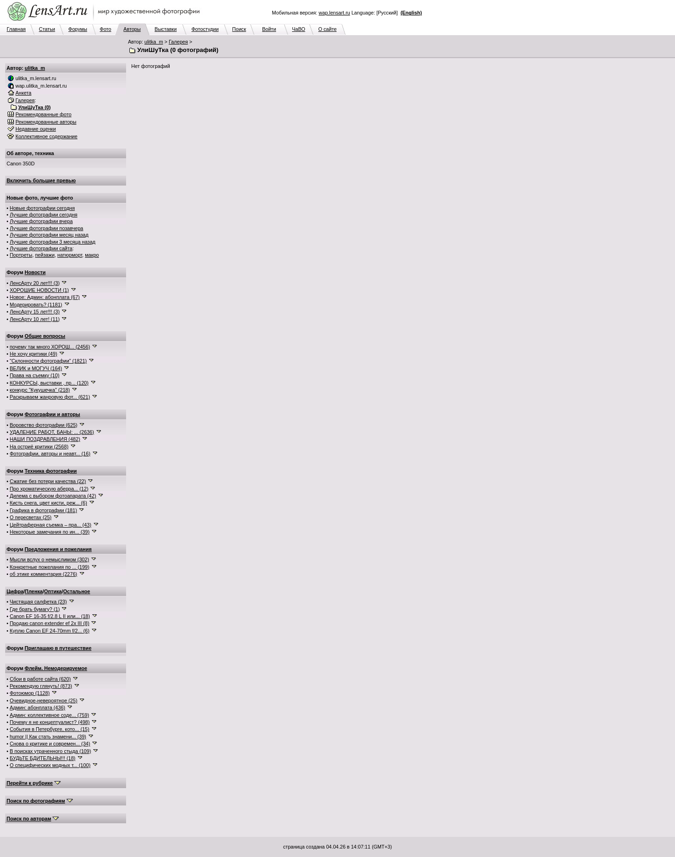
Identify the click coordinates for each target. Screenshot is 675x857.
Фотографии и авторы (52, 414)
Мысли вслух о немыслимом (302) (49, 559)
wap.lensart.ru (334, 12)
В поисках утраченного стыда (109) (50, 751)
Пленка (34, 591)
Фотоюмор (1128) (30, 693)
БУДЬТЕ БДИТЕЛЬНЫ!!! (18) (42, 758)
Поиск (239, 29)
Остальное (76, 591)
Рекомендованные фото (43, 114)
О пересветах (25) (31, 517)
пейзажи (45, 255)
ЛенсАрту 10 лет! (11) (35, 319)
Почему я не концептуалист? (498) (50, 722)
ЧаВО (298, 29)
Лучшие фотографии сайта (41, 248)
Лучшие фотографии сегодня (43, 214)
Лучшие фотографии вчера (41, 221)
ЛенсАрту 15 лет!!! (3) (35, 311)
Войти (269, 29)
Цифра (15, 591)
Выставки (166, 29)
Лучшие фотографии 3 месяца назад (53, 242)
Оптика (53, 591)
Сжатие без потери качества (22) (48, 481)
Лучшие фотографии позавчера (46, 228)
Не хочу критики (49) (33, 354)
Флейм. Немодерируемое (56, 668)
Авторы (132, 29)
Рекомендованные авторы (45, 122)
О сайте (327, 29)
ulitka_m (153, 42)
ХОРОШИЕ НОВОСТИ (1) (39, 290)
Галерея (178, 42)
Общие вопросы (45, 336)
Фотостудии (204, 29)
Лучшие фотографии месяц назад (49, 235)
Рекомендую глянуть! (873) (41, 686)
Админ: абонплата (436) (37, 707)
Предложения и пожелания (58, 549)
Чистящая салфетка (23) (38, 601)
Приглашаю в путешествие (58, 648)
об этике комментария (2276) (43, 574)
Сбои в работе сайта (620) (40, 679)
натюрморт (69, 255)
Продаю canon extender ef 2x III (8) (50, 623)
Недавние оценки (35, 129)
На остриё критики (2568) (39, 446)
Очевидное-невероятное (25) (43, 700)
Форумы (77, 29)
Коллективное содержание (46, 136)
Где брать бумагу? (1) (35, 609)
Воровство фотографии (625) (43, 425)
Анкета (23, 93)
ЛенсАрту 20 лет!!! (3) (35, 283)
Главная (16, 29)
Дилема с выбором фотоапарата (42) (53, 496)
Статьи (47, 29)
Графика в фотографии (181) (43, 510)
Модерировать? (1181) (36, 304)
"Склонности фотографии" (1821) (48, 361)
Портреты (21, 255)
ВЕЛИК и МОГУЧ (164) (36, 368)
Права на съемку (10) (35, 375)
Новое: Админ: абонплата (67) (45, 297)
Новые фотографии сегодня (42, 208)
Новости (35, 272)
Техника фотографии (51, 471)
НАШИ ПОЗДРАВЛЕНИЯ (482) (45, 439)
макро (92, 255)
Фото (105, 29)
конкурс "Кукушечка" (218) (40, 390)
